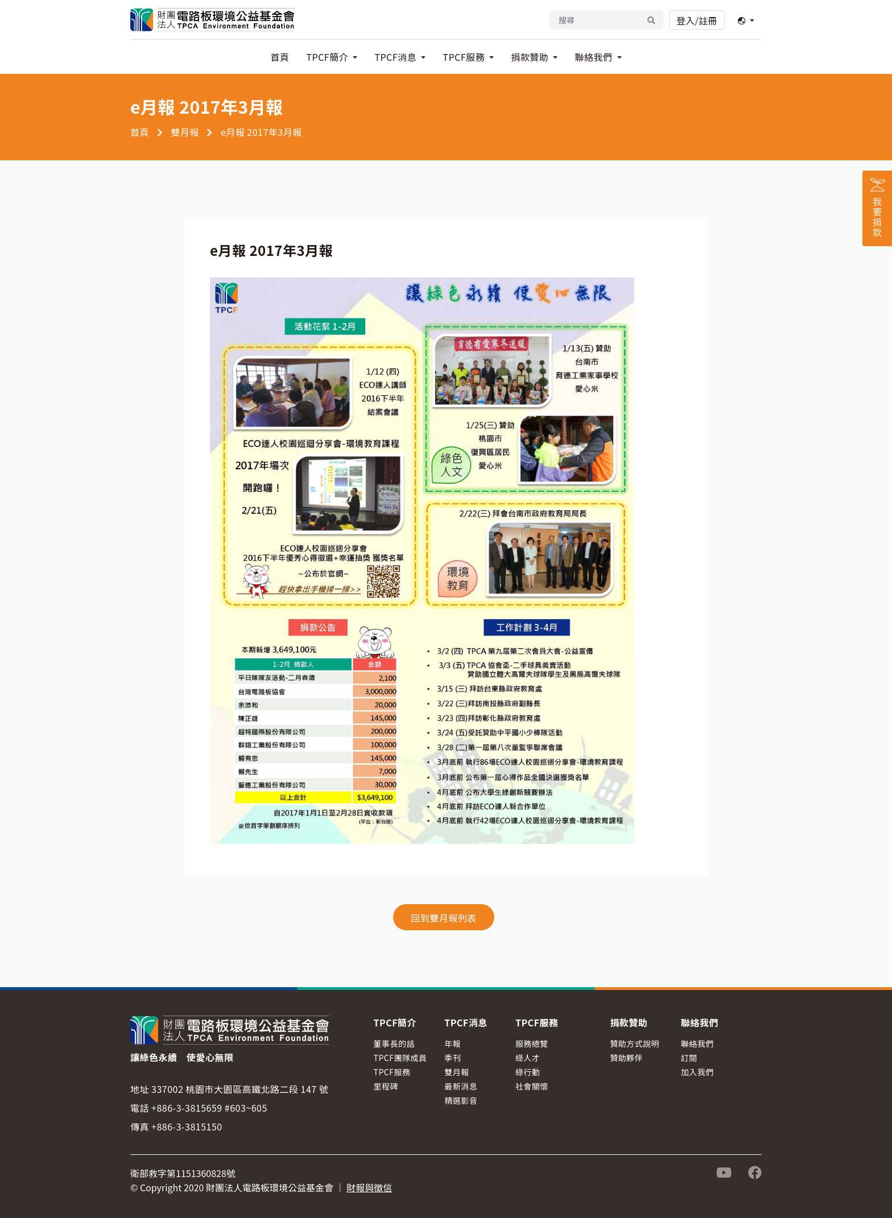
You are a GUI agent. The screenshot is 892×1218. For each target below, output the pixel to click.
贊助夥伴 (626, 1057)
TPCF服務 (392, 1072)
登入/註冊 (696, 20)
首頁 (279, 57)
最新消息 (460, 1086)
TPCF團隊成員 (400, 1057)
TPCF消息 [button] (396, 57)
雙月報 (185, 132)
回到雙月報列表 (444, 918)
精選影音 (460, 1100)
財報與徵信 (369, 1187)
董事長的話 (394, 1043)
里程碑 (386, 1086)
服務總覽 (531, 1043)
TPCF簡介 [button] (328, 57)
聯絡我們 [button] (594, 57)
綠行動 (527, 1072)
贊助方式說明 (634, 1043)
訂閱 (689, 1057)
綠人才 (527, 1057)
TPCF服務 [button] (465, 57)
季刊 (452, 1057)
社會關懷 (531, 1086)
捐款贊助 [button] (531, 57)
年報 (452, 1043)
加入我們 (697, 1072)
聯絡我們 (697, 1043)
